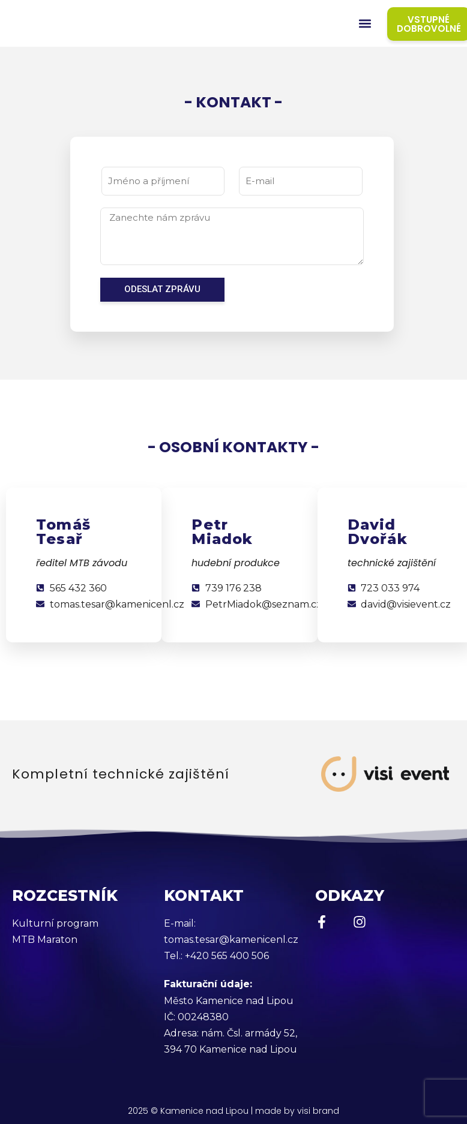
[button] (365, 24)
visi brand (318, 1111)
